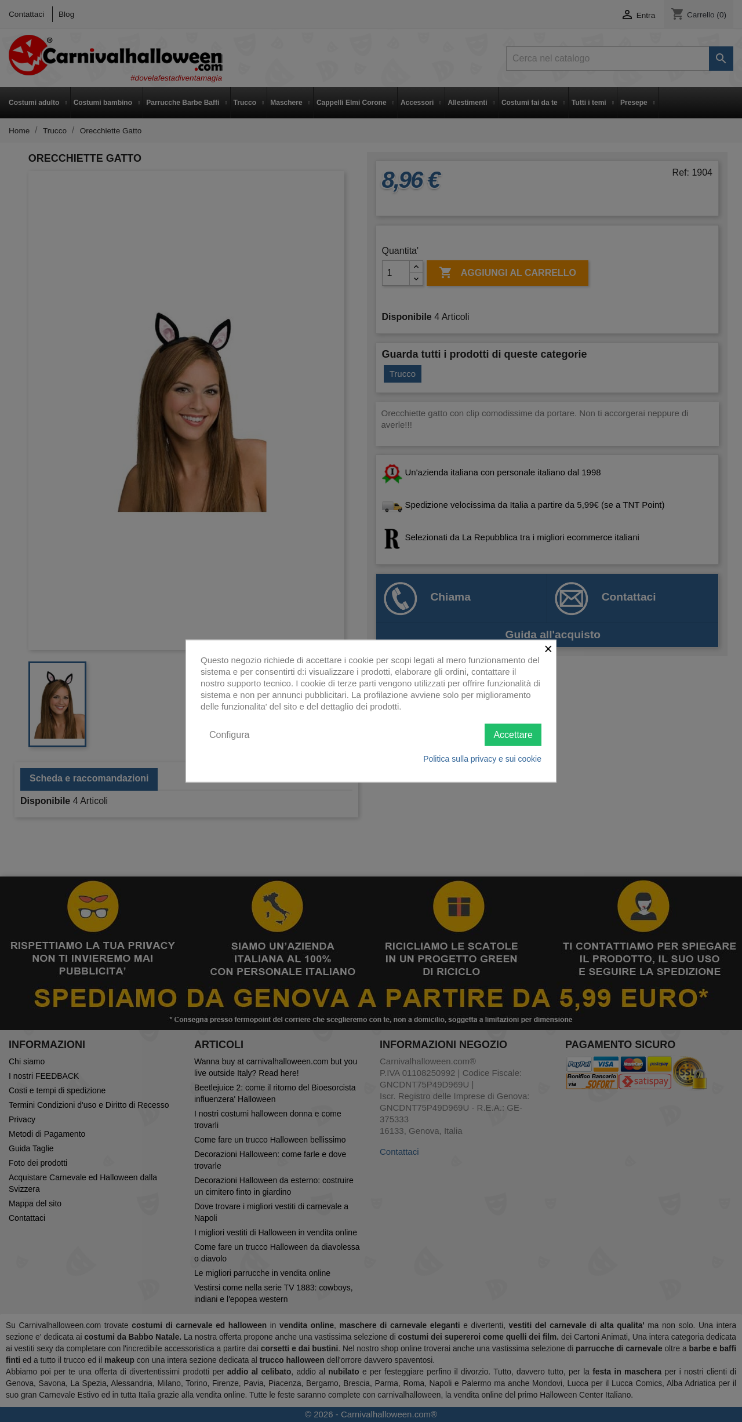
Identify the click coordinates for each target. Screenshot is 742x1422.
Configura (229, 734)
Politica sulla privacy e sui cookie (482, 758)
